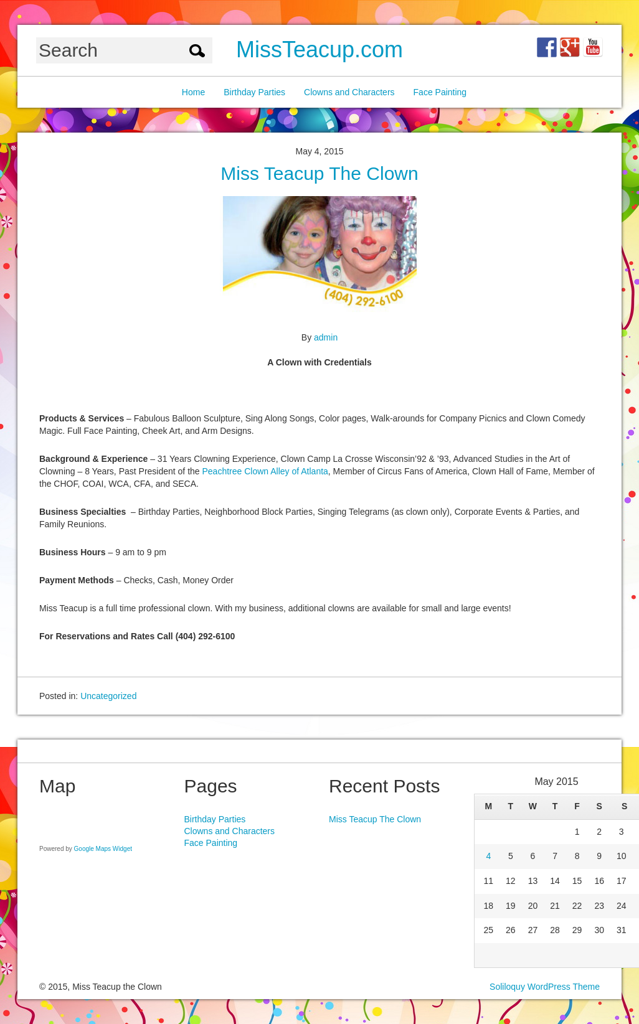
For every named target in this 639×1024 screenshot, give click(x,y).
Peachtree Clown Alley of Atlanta (265, 471)
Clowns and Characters (349, 92)
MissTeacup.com (319, 49)
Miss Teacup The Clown (319, 173)
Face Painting (440, 92)
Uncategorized (108, 696)
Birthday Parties (254, 92)
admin (326, 337)
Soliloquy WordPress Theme (545, 987)
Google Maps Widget (103, 848)
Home (193, 92)
